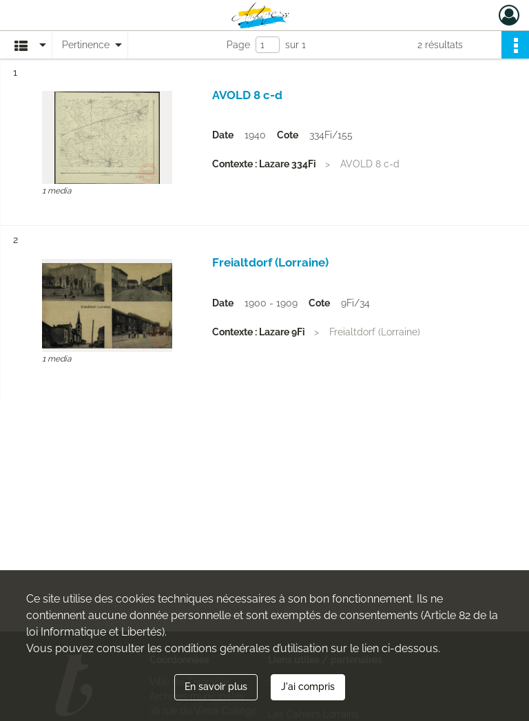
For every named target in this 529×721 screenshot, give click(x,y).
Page (238, 44)
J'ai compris (308, 686)
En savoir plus (216, 686)
